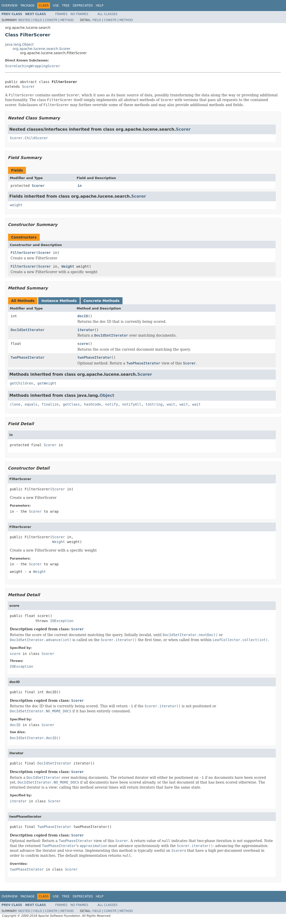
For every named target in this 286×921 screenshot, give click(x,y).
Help (100, 5)
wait (171, 404)
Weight (67, 266)
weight (16, 205)
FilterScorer (23, 253)
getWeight (47, 383)
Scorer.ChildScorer (29, 138)
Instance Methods (58, 301)
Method (67, 20)
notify (111, 404)
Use (56, 5)
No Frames (79, 14)
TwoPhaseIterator (28, 357)
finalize (50, 404)
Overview (10, 5)
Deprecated (83, 5)
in (79, 186)
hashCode (92, 404)
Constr (51, 20)
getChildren (21, 383)
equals (31, 404)
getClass (71, 404)
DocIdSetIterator (28, 330)
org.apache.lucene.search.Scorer (41, 49)
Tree (66, 5)
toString (154, 404)
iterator (85, 330)
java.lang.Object (19, 44)
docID (82, 316)
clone (15, 404)
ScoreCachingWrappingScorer (32, 66)
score (82, 344)
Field (37, 20)
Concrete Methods (102, 301)
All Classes (107, 14)
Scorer (28, 87)
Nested (24, 20)
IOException (61, 621)
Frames (61, 14)
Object (107, 395)
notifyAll (131, 404)
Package (27, 5)
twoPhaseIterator (94, 357)
